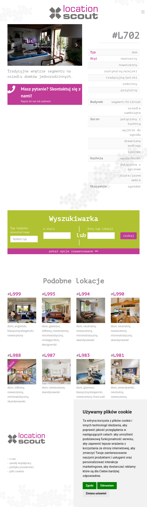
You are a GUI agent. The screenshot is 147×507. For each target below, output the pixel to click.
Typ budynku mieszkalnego (20, 230)
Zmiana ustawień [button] (96, 493)
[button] (13, 45)
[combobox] (24, 239)
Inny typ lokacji (100, 228)
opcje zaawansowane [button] (73, 251)
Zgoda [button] (89, 485)
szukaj (128, 235)
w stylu (49, 228)
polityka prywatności (21, 467)
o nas (12, 459)
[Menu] (143, 12)
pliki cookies (16, 471)
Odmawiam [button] (107, 485)
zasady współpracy (20, 463)
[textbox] (24, 239)
